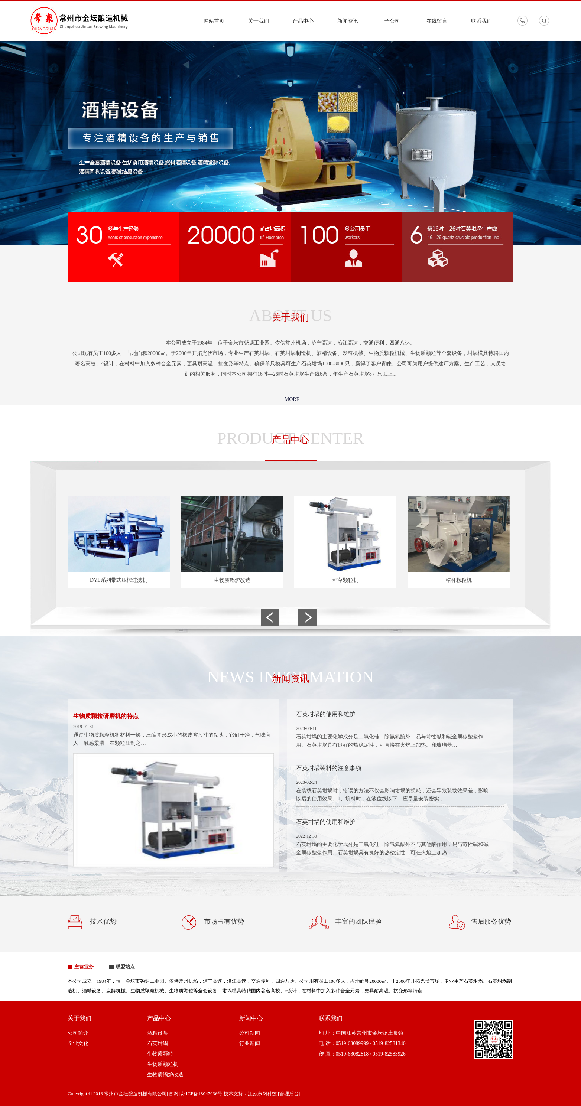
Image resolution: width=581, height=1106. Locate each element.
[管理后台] (289, 1093)
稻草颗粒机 (345, 580)
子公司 (392, 21)
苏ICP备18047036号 (201, 1093)
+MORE (290, 399)
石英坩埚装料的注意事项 (328, 768)
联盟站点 (125, 966)
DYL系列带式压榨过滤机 (118, 580)
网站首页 (214, 21)
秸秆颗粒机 (459, 580)
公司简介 (78, 1033)
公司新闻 (249, 1033)
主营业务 (84, 966)
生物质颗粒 (160, 1054)
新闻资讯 (347, 21)
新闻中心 (251, 1018)
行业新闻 (249, 1043)
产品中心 (303, 21)
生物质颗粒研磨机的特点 (106, 716)
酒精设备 (157, 1033)
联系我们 (481, 21)
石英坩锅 (157, 1043)
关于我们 (258, 21)
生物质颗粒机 (162, 1064)
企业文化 (78, 1043)
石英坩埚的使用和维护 (326, 714)
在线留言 (436, 21)
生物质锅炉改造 (232, 580)
